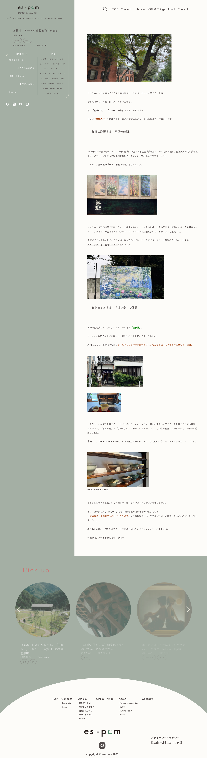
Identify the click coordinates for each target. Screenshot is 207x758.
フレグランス (59, 75)
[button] (18, 611)
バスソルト (46, 75)
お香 (51, 60)
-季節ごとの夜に (85, 714)
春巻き (52, 85)
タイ (47, 70)
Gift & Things (156, 9)
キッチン (60, 60)
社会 (60, 90)
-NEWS (122, 706)
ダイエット (57, 70)
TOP (115, 9)
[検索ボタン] (105, 9)
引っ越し (46, 80)
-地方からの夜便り (86, 706)
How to (13, 92)
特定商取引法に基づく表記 (166, 742)
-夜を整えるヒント (86, 703)
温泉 (46, 90)
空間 (50, 94)
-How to (81, 718)
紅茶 (57, 94)
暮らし (25, 40)
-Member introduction (128, 703)
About (171, 9)
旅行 (44, 85)
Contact (183, 9)
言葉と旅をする (16, 76)
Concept (126, 9)
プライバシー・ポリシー (165, 737)
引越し (56, 80)
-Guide (64, 707)
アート (16, 40)
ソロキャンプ (59, 65)
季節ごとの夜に (27, 84)
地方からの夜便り (25, 68)
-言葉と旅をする (85, 710)
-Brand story (67, 703)
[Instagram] (102, 745)
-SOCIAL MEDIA (125, 710)
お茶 (44, 60)
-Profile (122, 714)
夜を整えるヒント (17, 60)
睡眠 (53, 90)
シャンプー (46, 65)
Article (140, 9)
